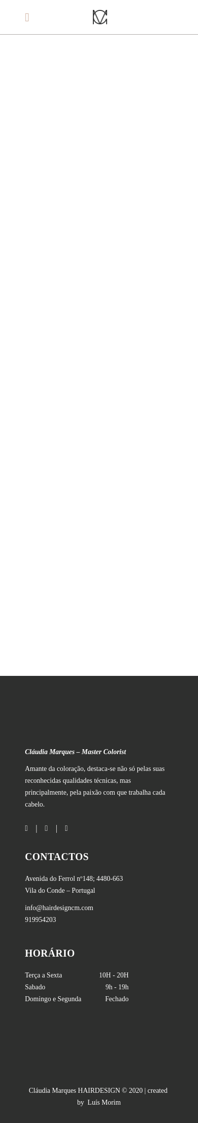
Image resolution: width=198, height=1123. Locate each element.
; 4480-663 (74, 878)
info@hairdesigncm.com (59, 908)
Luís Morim (103, 1102)
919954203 (40, 919)
